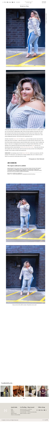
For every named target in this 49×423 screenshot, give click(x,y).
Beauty (29, 413)
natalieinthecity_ (7, 383)
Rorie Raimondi (40, 159)
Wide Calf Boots (23, 413)
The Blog (44, 1)
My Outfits (30, 409)
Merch (29, 410)
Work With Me (14, 413)
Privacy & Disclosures (15, 414)
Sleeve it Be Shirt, (26, 153)
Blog (12, 409)
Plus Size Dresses (24, 410)
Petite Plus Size (23, 409)
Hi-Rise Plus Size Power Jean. (27, 147)
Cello (33, 145)
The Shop (44, 2)
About (12, 410)
